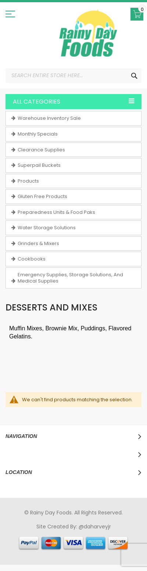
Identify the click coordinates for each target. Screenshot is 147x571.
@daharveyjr (95, 526)
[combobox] (73, 75)
